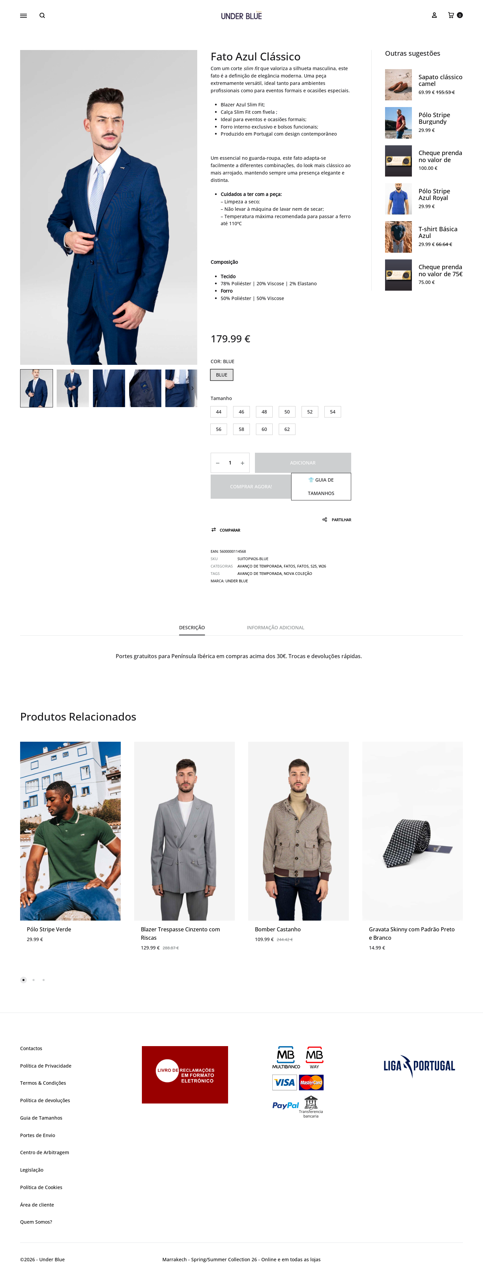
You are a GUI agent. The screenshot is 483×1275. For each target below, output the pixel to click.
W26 (322, 566)
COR (222, 361)
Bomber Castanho (278, 929)
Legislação (31, 1170)
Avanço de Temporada (259, 566)
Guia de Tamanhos (41, 1118)
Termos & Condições (43, 1083)
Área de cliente (37, 1205)
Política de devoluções (45, 1100)
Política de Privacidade (45, 1066)
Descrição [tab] (192, 627)
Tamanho (221, 398)
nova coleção (298, 573)
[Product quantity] (230, 463)
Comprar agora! (251, 486)
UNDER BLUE (236, 580)
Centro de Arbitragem (44, 1152)
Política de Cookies (41, 1187)
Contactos (31, 1048)
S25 (314, 566)
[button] (222, 375)
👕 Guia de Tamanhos (321, 486)
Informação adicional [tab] (275, 627)
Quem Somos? (36, 1222)
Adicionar (303, 462)
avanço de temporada (259, 573)
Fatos (289, 566)
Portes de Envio (37, 1135)
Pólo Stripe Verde (49, 929)
